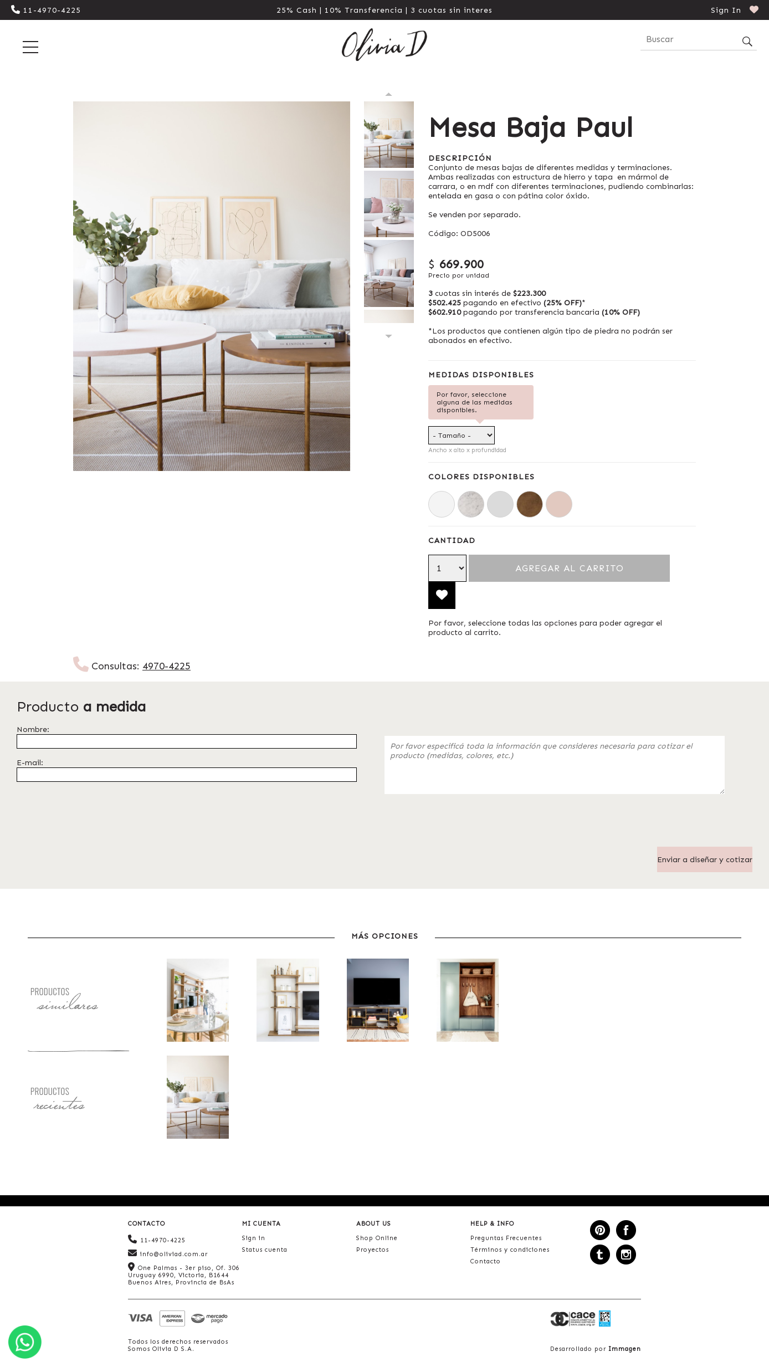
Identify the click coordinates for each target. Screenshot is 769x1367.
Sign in (253, 1238)
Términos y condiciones (510, 1249)
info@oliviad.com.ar (168, 1253)
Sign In (726, 10)
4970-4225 (166, 666)
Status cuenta (265, 1249)
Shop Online (377, 1238)
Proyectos (372, 1249)
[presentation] (468, 825)
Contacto (485, 1261)
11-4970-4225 (46, 10)
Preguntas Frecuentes (506, 1238)
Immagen (624, 1349)
